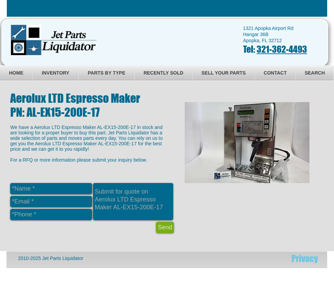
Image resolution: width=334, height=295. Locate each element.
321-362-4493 (282, 49)
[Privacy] (305, 258)
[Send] (165, 227)
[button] (247, 142)
